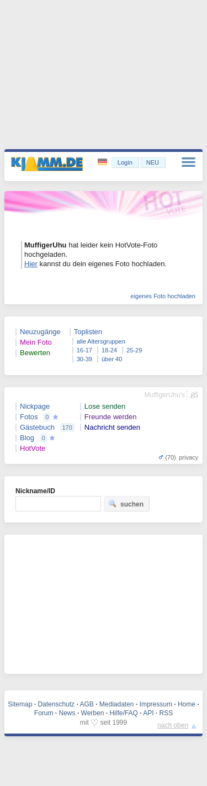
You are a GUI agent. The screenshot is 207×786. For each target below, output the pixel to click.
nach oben (172, 725)
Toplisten (88, 332)
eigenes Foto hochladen (163, 296)
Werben (92, 713)
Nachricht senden (112, 427)
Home (186, 704)
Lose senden (104, 406)
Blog (27, 438)
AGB (86, 704)
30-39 (84, 359)
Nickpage (35, 406)
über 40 (112, 359)
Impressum (156, 704)
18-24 (109, 350)
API (148, 713)
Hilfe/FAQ (123, 713)
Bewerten (35, 353)
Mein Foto (36, 342)
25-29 (134, 350)
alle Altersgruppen (101, 341)
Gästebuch (37, 427)
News (67, 713)
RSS (166, 713)
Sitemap (20, 704)
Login (125, 162)
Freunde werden (110, 417)
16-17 (84, 350)
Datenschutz (56, 704)
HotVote (32, 448)
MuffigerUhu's (165, 395)
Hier (31, 264)
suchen (126, 503)
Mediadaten (116, 704)
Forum (44, 713)
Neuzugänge (40, 332)
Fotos (29, 417)
